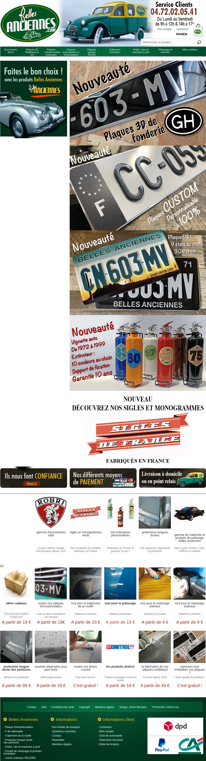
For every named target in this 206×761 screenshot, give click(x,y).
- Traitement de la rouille (17, 735)
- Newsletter (58, 739)
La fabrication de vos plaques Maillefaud (155, 668)
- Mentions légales (61, 744)
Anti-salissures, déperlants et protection (155, 550)
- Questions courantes (63, 731)
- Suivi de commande (110, 735)
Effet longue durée (51, 677)
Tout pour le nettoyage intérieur (154, 605)
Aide (43, 707)
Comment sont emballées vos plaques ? (189, 669)
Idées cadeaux (16, 603)
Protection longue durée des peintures (16, 668)
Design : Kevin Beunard (132, 707)
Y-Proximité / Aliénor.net (165, 707)
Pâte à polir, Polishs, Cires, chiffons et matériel (189, 550)
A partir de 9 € (155, 622)
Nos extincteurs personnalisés (120, 534)
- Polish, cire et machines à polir (22, 746)
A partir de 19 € (16, 622)
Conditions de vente (62, 707)
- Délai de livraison (108, 744)
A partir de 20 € (85, 622)
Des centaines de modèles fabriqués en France (86, 550)
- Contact (56, 735)
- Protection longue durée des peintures (18, 741)
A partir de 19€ (51, 622)
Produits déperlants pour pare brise (51, 668)
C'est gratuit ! (85, 685)
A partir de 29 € (51, 685)
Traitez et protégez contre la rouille (120, 679)
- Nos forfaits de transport (65, 727)
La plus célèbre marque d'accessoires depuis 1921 (51, 550)
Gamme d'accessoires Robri (50, 534)
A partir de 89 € (16, 685)
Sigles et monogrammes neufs (86, 534)
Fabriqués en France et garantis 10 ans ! (120, 550)
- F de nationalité (13, 731)
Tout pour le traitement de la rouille (85, 605)
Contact (31, 707)
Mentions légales (104, 707)
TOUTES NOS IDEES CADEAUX (16, 615)
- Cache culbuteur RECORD (20, 757)
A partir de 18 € (120, 685)
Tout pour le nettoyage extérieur (189, 605)
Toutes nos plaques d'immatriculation (51, 605)
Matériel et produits (86, 613)
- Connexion (105, 727)
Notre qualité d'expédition (189, 677)
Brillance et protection (16, 677)
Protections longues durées (155, 534)
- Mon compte (106, 731)
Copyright (84, 707)
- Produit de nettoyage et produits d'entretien (23, 752)
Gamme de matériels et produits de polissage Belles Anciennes (189, 537)
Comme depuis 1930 (155, 677)
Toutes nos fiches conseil (85, 668)
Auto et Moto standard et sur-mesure (51, 615)
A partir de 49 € (155, 685)
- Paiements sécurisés (110, 739)
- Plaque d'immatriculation (18, 727)
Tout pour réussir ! (85, 677)
